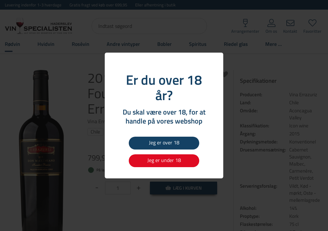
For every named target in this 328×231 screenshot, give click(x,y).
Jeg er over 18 (164, 142)
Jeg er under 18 (164, 160)
